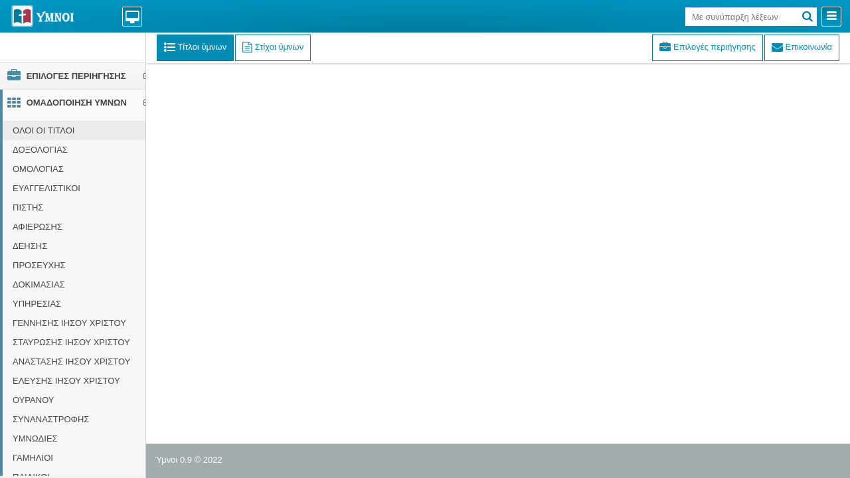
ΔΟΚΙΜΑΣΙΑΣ (39, 284)
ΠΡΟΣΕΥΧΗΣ (39, 265)
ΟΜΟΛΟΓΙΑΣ (38, 169)
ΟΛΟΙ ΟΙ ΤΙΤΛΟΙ (43, 130)
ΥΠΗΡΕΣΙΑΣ (37, 304)
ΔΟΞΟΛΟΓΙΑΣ (40, 150)
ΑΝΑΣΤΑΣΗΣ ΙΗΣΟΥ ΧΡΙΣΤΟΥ (71, 361)
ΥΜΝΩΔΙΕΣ (35, 438)
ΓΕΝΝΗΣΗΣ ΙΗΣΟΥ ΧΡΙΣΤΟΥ (69, 323)
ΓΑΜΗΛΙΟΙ (33, 458)
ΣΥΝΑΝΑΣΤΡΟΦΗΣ (51, 419)
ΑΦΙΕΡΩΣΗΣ (37, 227)
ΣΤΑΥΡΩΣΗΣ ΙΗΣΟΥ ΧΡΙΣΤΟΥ (71, 342)
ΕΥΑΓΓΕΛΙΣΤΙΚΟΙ (46, 188)
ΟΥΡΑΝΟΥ (33, 400)
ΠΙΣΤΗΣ (28, 207)
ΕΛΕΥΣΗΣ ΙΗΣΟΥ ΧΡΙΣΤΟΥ (66, 381)
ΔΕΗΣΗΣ (30, 246)
